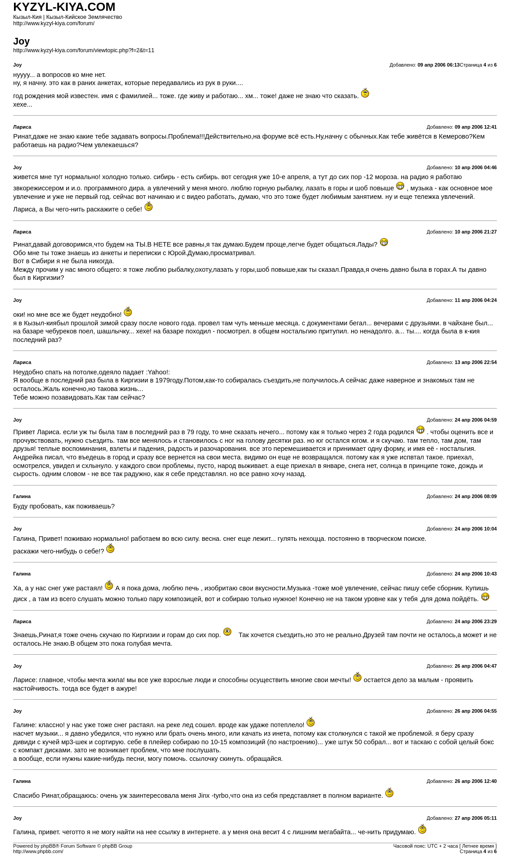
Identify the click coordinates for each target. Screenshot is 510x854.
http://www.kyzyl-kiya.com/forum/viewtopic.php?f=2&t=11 (83, 50)
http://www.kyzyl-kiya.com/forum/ (54, 23)
